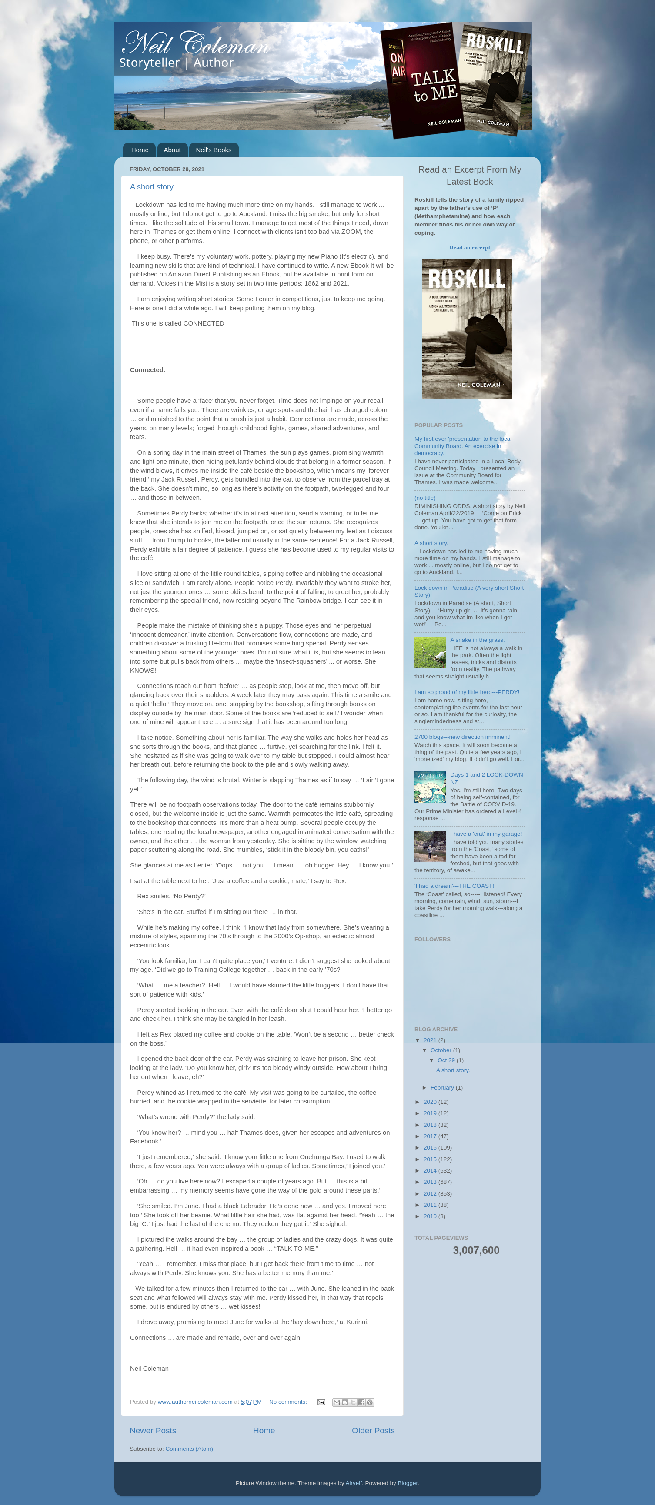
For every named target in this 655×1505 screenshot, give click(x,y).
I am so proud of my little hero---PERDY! (467, 692)
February (443, 1087)
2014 (431, 1170)
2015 (431, 1159)
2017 (431, 1136)
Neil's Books (213, 149)
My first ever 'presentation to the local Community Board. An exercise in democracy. (462, 445)
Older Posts (373, 1430)
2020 (431, 1102)
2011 (431, 1205)
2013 (431, 1182)
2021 (431, 1040)
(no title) (425, 498)
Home (140, 149)
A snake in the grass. (477, 640)
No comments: (289, 1402)
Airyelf (354, 1483)
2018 (431, 1125)
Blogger (408, 1483)
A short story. (152, 187)
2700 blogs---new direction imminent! (462, 737)
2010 (431, 1216)
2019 (431, 1113)
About (172, 149)
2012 (431, 1193)
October (442, 1050)
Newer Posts (153, 1430)
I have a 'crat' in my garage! (486, 834)
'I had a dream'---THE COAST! (454, 886)
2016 (431, 1147)
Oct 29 (447, 1060)
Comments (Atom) (190, 1448)
